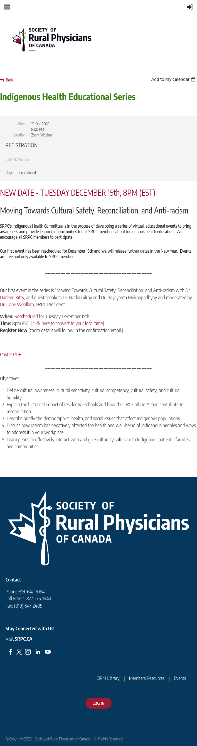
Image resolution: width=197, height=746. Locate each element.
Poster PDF (10, 354)
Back (9, 80)
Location (19, 135)
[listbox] (174, 79)
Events (180, 678)
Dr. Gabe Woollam (17, 304)
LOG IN (98, 703)
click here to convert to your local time (68, 323)
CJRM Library (108, 678)
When (21, 123)
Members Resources (146, 678)
